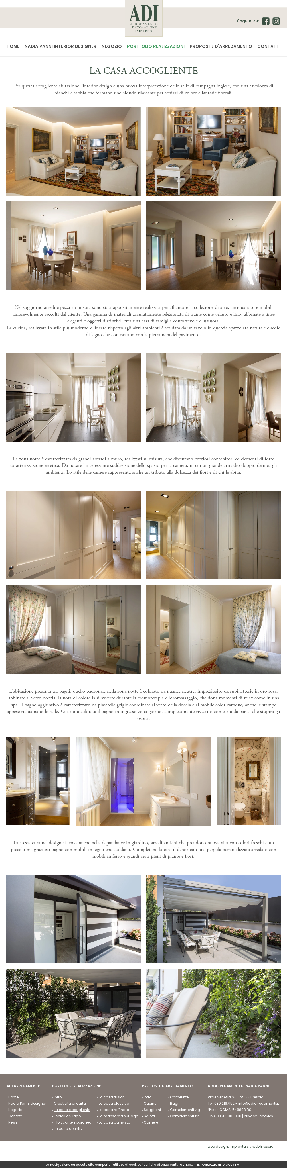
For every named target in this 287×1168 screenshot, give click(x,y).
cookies (266, 1116)
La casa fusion (112, 1098)
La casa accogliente (72, 1110)
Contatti (268, 46)
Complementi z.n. (185, 1116)
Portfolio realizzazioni (156, 46)
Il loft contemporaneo (72, 1123)
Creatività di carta (70, 1104)
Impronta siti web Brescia (252, 1147)
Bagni (175, 1104)
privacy (250, 1116)
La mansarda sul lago (118, 1116)
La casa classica (114, 1104)
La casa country (68, 1129)
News (12, 1123)
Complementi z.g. (185, 1110)
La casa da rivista (114, 1123)
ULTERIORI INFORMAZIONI (200, 1165)
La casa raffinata (114, 1110)
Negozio (112, 46)
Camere (151, 1123)
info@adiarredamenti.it (258, 1104)
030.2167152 (224, 1104)
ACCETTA (231, 1165)
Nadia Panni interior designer (60, 46)
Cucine (150, 1104)
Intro (58, 1098)
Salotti (149, 1116)
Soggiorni (152, 1110)
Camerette (179, 1098)
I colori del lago (67, 1116)
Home (13, 46)
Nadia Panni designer (27, 1104)
